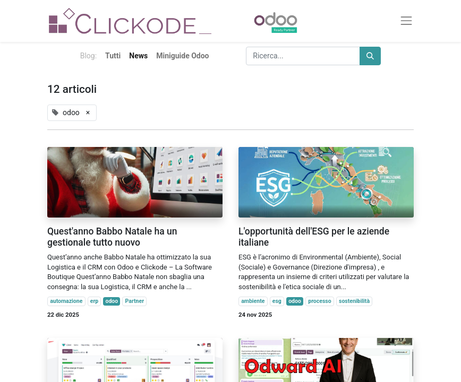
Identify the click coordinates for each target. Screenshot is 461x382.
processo (319, 301)
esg (276, 301)
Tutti (113, 55)
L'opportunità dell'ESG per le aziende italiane (313, 237)
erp (94, 301)
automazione (66, 301)
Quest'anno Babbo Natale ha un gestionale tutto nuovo (112, 237)
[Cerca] (370, 56)
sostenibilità (354, 301)
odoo (112, 301)
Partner (134, 301)
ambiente (252, 301)
